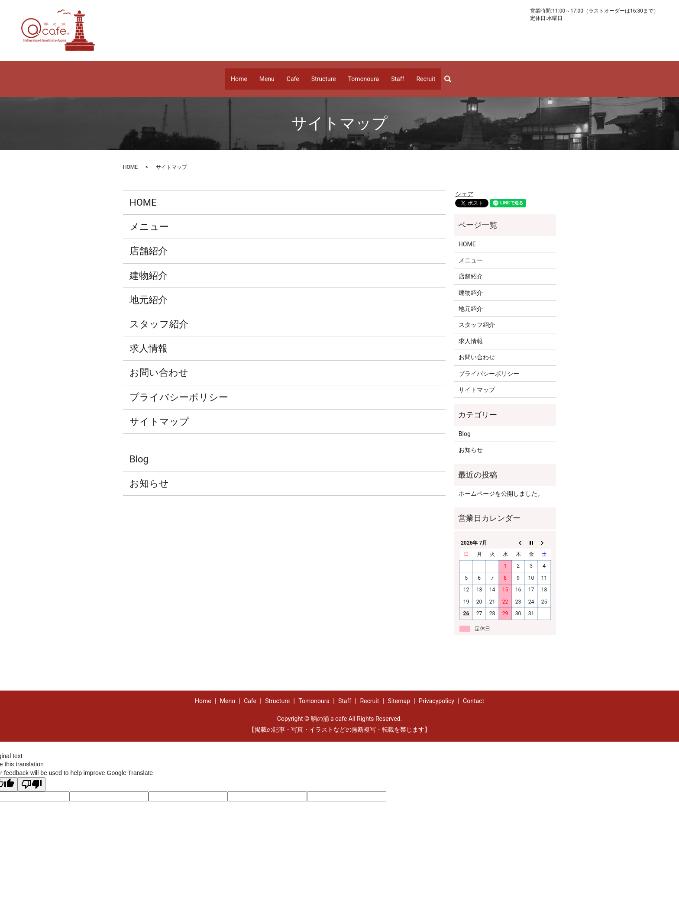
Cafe (293, 74)
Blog (139, 450)
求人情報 (148, 340)
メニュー (149, 218)
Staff (397, 74)
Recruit (425, 74)
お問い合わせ (158, 364)
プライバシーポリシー (178, 388)
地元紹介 (148, 291)
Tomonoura (363, 74)
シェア (464, 185)
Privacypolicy (436, 692)
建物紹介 (148, 267)
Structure (323, 74)
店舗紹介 (148, 242)
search (451, 74)
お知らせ (149, 474)
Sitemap (399, 692)
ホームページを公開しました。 (501, 484)
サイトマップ (159, 412)
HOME (130, 158)
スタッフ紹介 (158, 315)
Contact (473, 692)
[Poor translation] (31, 776)
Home (239, 74)
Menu (267, 74)
